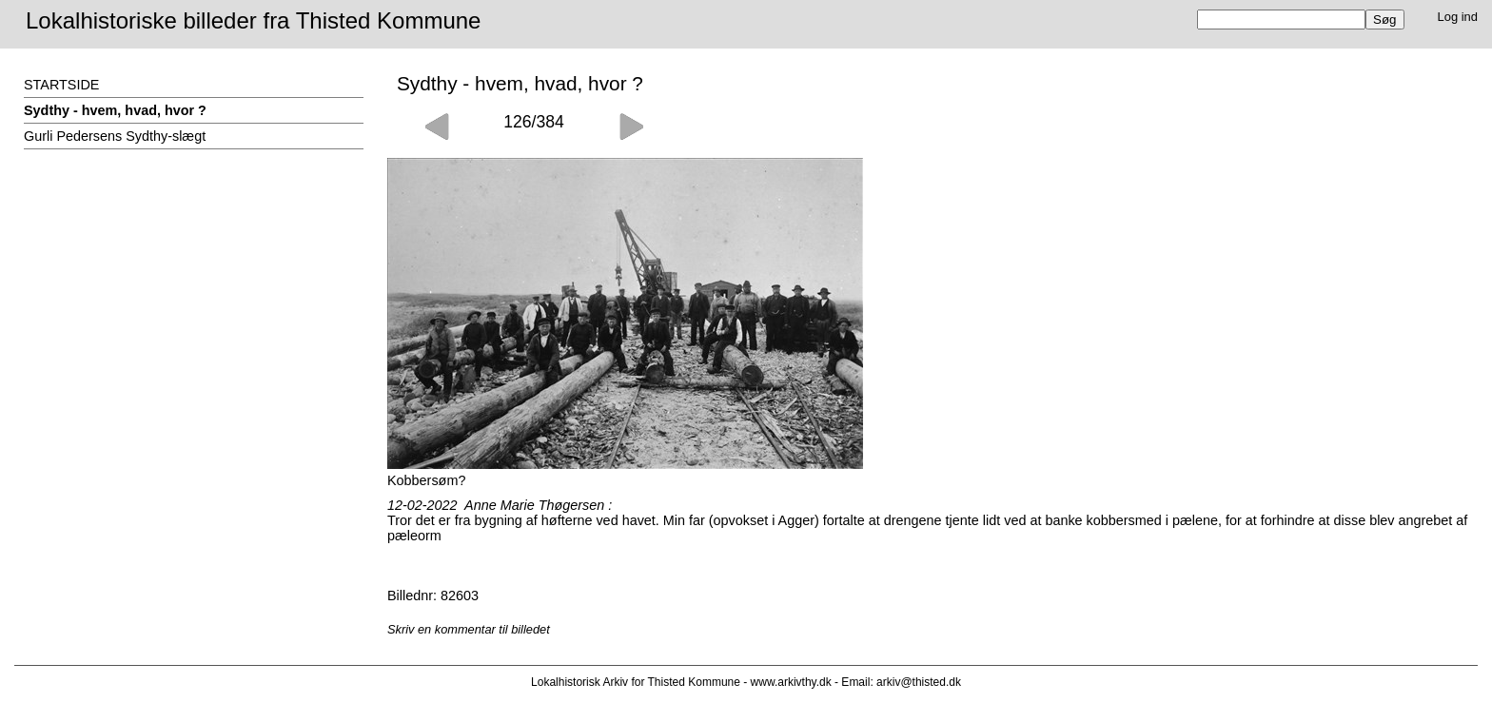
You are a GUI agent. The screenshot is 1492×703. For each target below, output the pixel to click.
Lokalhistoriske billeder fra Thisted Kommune (253, 20)
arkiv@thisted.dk (918, 682)
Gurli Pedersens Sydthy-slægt (115, 136)
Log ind (1458, 17)
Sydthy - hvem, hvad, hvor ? (115, 110)
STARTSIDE (61, 84)
